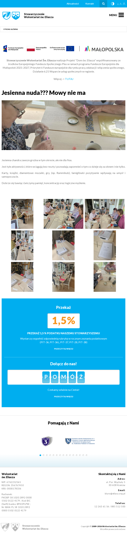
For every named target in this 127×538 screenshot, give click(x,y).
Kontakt (89, 3)
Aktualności (73, 3)
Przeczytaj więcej (63, 349)
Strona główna (10, 29)
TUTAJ (69, 78)
